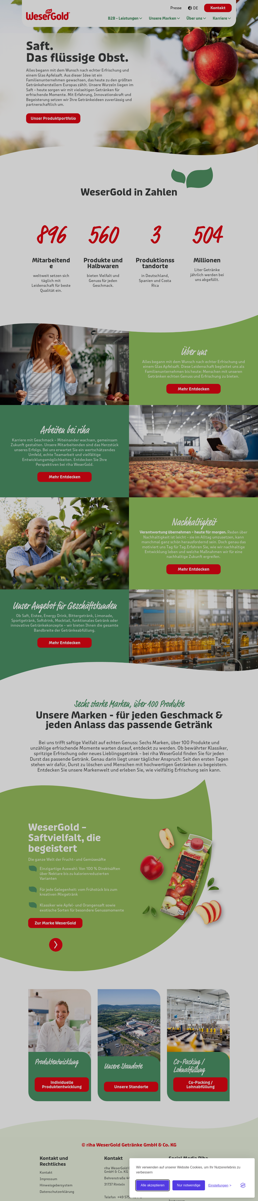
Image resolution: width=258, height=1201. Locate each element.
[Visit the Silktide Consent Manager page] (243, 1185)
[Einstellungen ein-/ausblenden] (219, 1185)
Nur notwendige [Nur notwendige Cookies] (188, 1185)
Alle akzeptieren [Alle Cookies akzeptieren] (152, 1185)
